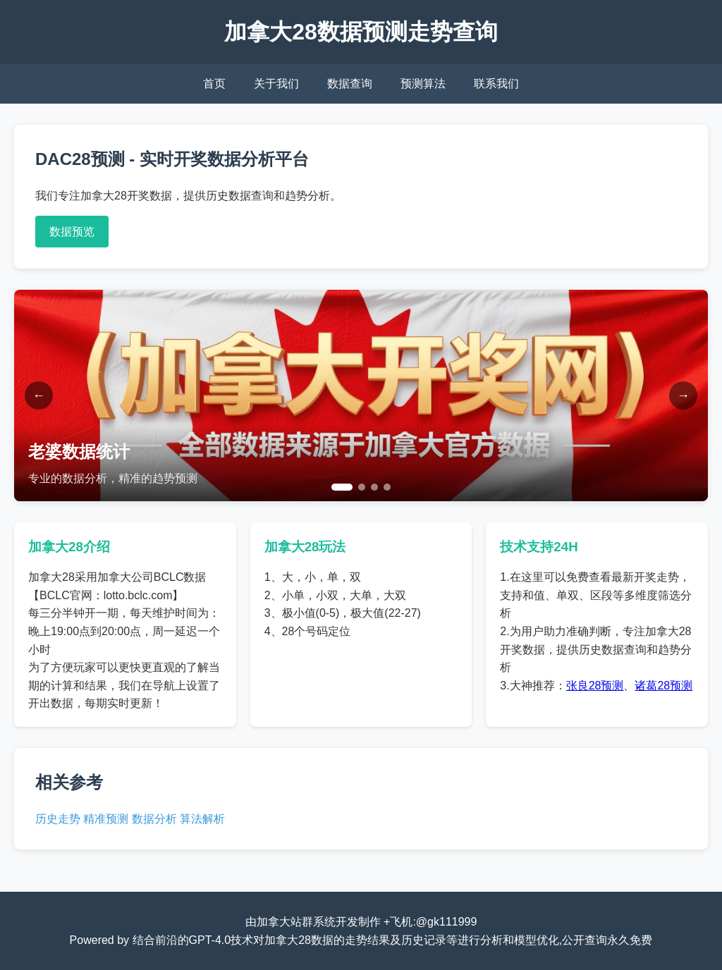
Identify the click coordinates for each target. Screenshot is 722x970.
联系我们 (496, 84)
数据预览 (71, 232)
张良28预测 (595, 686)
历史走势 (57, 819)
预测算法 (423, 84)
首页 (214, 84)
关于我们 (276, 84)
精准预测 (105, 819)
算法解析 (202, 819)
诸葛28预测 (663, 686)
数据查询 (349, 84)
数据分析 (154, 819)
